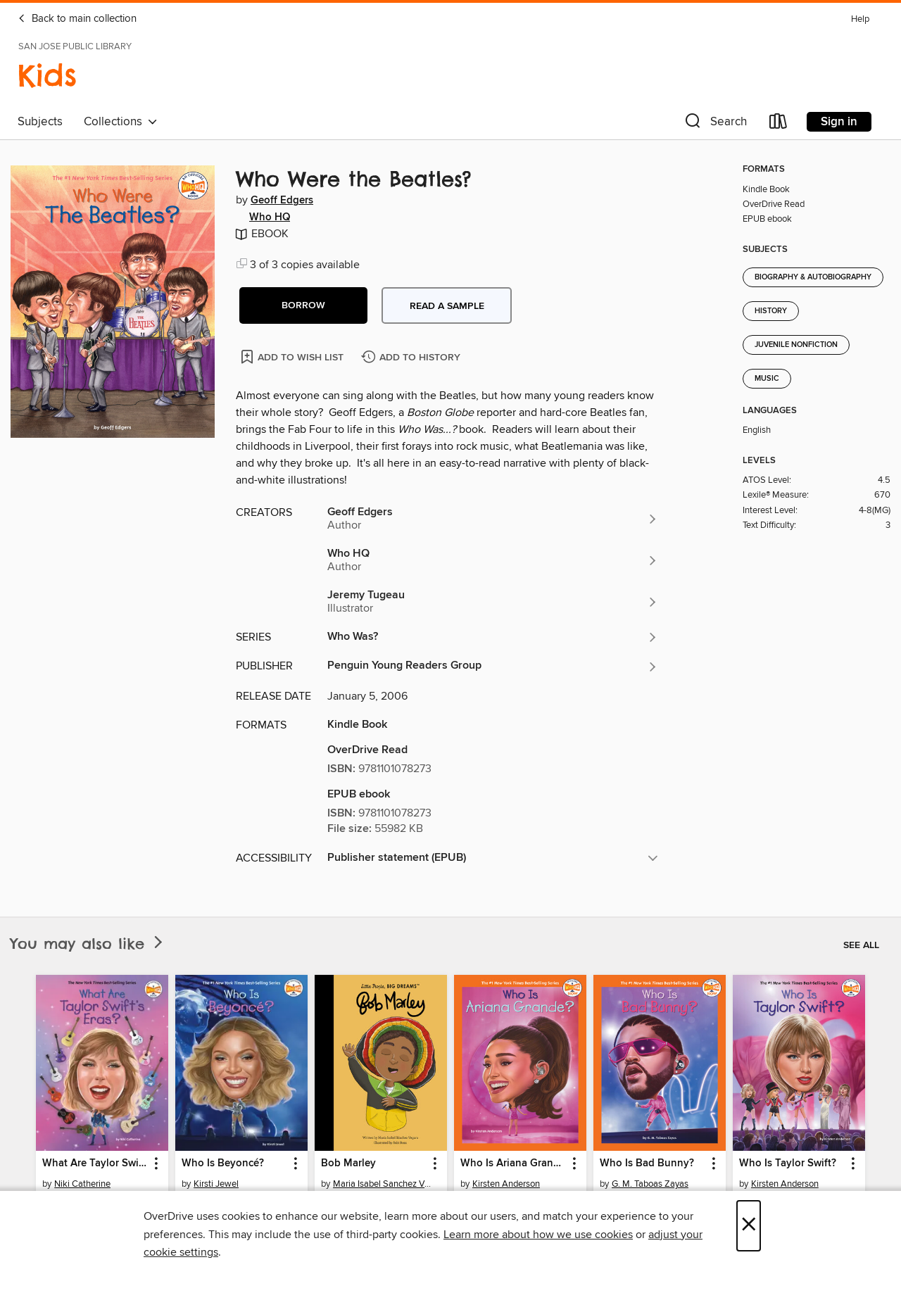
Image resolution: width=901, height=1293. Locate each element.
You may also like (88, 943)
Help (860, 19)
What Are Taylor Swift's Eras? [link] (95, 1163)
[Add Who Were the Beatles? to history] (412, 358)
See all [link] (861, 945)
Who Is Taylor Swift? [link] (787, 1163)
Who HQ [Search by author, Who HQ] (269, 217)
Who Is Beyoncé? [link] (223, 1163)
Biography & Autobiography (813, 277)
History (771, 311)
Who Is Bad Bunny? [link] (647, 1163)
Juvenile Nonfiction (796, 345)
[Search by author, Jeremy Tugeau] (492, 602)
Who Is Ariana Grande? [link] (513, 1163)
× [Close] (748, 1226)
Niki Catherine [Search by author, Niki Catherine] (82, 1184)
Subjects (40, 122)
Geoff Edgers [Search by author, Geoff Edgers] (282, 200)
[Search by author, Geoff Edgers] (492, 519)
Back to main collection (77, 19)
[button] (714, 124)
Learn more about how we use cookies (538, 1235)
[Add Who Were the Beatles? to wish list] (293, 356)
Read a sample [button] (447, 306)
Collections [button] (121, 122)
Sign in (839, 122)
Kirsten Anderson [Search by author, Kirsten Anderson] (506, 1184)
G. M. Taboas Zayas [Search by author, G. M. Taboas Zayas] (650, 1184)
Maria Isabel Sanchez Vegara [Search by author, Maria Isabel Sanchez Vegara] (382, 1184)
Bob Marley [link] (348, 1163)
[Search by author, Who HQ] (492, 560)
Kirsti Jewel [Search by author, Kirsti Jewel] (216, 1184)
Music (767, 379)
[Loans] (778, 124)
